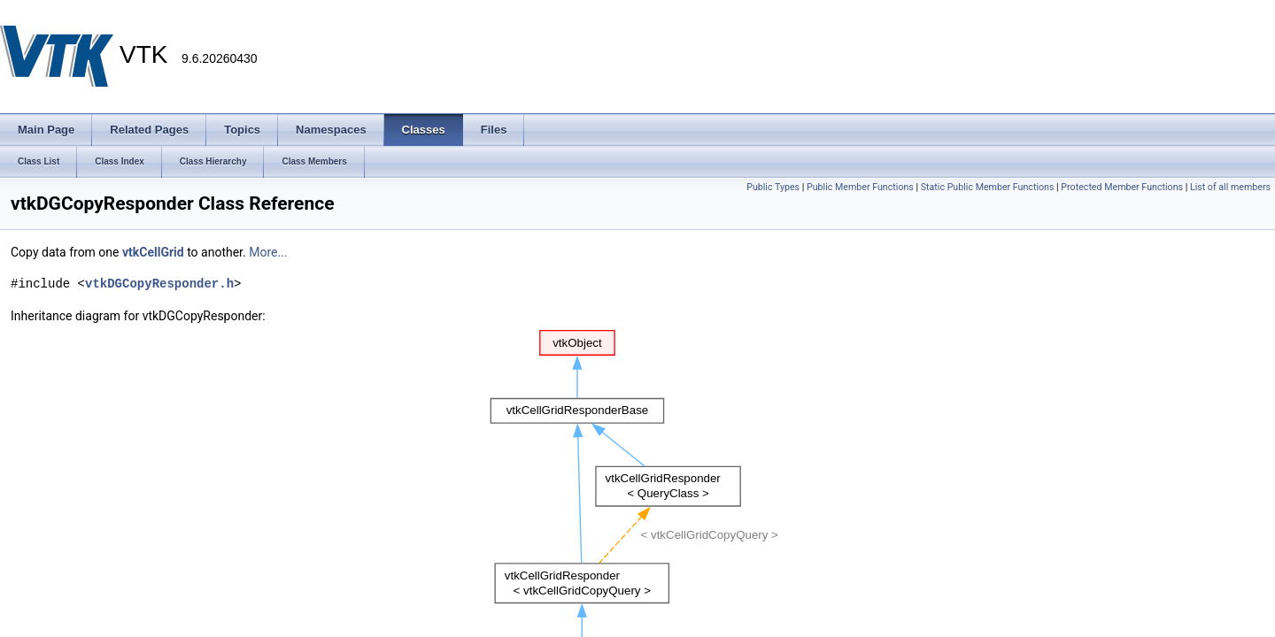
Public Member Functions (860, 187)
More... (268, 252)
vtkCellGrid (153, 252)
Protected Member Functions (1122, 187)
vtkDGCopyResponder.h (159, 283)
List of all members (1230, 187)
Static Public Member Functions (988, 187)
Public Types (773, 187)
